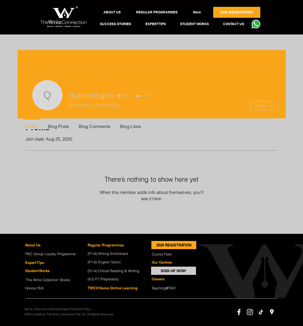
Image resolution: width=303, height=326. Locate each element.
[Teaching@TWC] (171, 288)
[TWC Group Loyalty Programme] (53, 254)
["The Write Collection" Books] (53, 280)
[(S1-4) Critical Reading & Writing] (116, 271)
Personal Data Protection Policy (70, 309)
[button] (112, 12)
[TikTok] (261, 312)
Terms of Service (36, 309)
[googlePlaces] (272, 312)
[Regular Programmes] (116, 245)
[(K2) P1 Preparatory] (116, 279)
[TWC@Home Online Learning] (116, 288)
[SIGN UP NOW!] (173, 271)
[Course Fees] (171, 254)
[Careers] (171, 279)
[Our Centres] (171, 262)
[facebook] (239, 312)
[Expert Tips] (53, 262)
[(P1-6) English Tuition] (116, 262)
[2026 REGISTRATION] (173, 245)
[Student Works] (53, 271)
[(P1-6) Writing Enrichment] (116, 253)
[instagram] (250, 312)
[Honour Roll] (53, 288)
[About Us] (53, 245)
